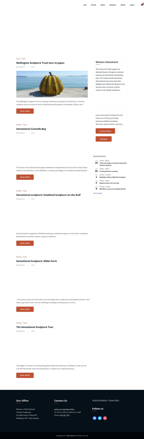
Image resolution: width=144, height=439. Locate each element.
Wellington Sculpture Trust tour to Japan (40, 62)
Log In (132, 5)
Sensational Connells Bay (31, 128)
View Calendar (97, 193)
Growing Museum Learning (109, 171)
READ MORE (25, 111)
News (103, 5)
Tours (18, 59)
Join (85, 5)
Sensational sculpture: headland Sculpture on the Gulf (48, 194)
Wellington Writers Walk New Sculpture (113, 177)
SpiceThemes (71, 436)
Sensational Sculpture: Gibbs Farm (36, 261)
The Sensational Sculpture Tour (34, 327)
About (123, 5)
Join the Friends (105, 131)
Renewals (103, 139)
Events (93, 5)
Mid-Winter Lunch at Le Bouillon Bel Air (113, 189)
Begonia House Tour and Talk (109, 183)
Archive (19, 125)
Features (112, 5)
